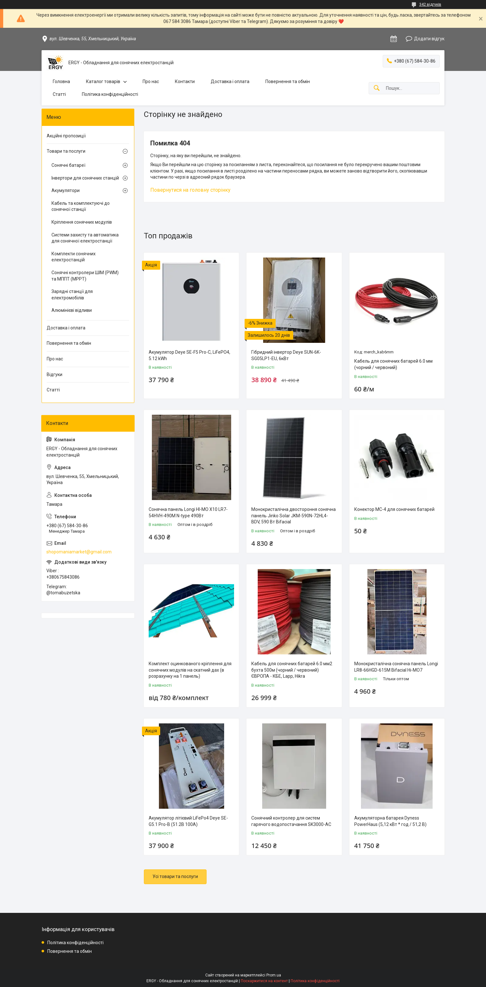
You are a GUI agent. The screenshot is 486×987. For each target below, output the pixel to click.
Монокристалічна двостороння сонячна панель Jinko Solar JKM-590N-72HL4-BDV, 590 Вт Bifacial (293, 515)
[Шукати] (376, 88)
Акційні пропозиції (66, 135)
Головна (61, 81)
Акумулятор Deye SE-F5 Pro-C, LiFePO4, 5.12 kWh (189, 355)
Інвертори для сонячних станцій (85, 178)
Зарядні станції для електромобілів (72, 294)
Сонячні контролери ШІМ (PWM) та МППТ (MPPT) (85, 275)
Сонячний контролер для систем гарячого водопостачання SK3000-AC (291, 821)
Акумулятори (65, 190)
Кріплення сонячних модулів (81, 222)
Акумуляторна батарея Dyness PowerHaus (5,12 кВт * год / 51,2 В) (390, 821)
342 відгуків (430, 4)
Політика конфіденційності (110, 94)
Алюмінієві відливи (71, 310)
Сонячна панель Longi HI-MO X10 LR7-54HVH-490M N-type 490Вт (188, 512)
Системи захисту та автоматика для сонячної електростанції (85, 238)
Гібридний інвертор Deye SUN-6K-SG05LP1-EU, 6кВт (286, 355)
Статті (59, 94)
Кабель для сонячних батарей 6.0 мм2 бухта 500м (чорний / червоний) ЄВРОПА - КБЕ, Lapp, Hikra (291, 670)
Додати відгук (429, 38)
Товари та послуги (66, 151)
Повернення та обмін (287, 81)
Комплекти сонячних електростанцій (73, 257)
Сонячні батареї (68, 165)
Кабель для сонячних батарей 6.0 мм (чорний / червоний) (393, 364)
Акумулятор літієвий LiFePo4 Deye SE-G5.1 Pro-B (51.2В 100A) (188, 821)
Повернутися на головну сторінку (190, 190)
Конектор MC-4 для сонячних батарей (394, 509)
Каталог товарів (103, 81)
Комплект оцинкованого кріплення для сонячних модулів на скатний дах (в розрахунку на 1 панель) (190, 670)
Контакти (185, 81)
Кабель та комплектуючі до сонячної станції (80, 206)
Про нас (151, 81)
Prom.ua (273, 975)
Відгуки (54, 374)
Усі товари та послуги (175, 876)
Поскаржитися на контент (264, 981)
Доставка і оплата (230, 81)
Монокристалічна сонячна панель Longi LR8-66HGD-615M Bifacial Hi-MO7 (396, 667)
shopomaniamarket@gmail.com (79, 551)
